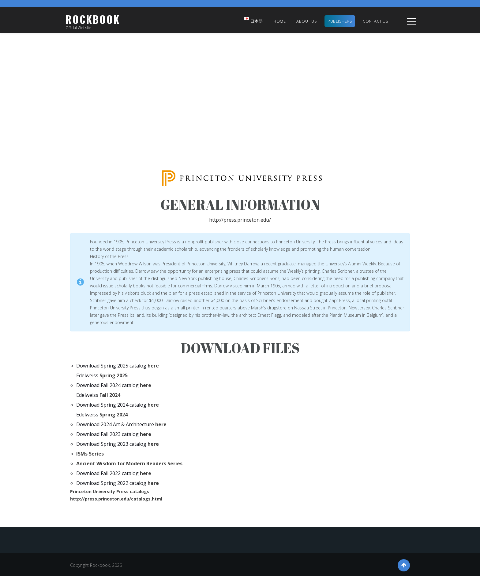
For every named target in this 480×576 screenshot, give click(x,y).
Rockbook (93, 19)
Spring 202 (111, 375)
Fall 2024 (109, 395)
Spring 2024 (113, 414)
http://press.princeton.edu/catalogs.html (116, 499)
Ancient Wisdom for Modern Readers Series (129, 463)
